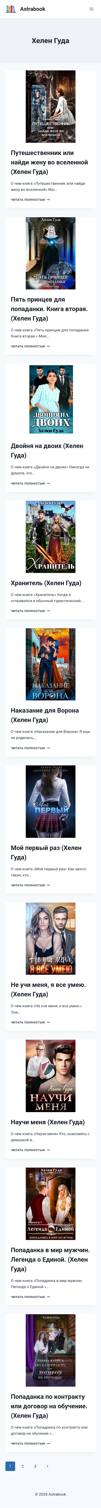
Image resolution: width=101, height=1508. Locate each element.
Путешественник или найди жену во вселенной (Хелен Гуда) (49, 162)
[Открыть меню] (91, 8)
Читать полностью (30, 199)
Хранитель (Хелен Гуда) (46, 583)
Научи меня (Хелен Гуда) (48, 1122)
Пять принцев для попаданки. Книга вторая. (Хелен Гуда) (49, 309)
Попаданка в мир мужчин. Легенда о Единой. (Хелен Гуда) (50, 1259)
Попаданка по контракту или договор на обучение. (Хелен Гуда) (49, 1406)
